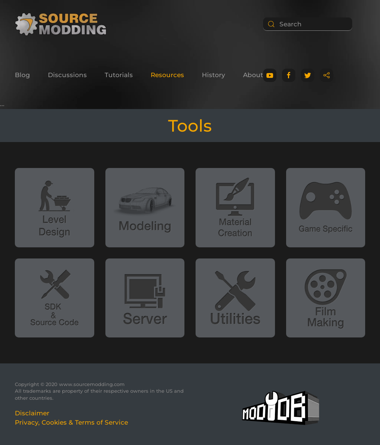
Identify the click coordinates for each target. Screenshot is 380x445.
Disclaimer (32, 413)
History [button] (213, 75)
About (253, 75)
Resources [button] (167, 75)
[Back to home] (63, 24)
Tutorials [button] (119, 75)
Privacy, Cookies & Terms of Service (71, 422)
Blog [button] (22, 75)
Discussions (67, 75)
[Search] (307, 24)
